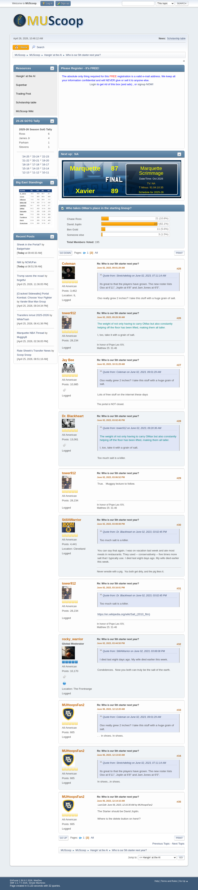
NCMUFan (30, 262)
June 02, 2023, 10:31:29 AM (111, 364)
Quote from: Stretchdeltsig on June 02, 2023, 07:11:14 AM (134, 275)
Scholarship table (176, 38)
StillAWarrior (71, 520)
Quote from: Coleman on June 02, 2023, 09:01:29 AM (132, 372)
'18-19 (25, 164)
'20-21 (35, 160)
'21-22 (25, 160)
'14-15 (35, 168)
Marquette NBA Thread (30, 332)
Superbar (21, 84)
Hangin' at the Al (25, 76)
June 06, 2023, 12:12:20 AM (111, 709)
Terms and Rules (169, 881)
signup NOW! (145, 84)
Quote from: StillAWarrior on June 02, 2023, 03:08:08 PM (134, 651)
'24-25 (25, 156)
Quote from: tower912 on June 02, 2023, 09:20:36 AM (132, 428)
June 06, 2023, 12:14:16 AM (111, 801)
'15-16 (25, 168)
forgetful (21, 280)
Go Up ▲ (183, 881)
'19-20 (45, 160)
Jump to (132, 857)
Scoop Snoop (24, 355)
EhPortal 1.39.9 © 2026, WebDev (26, 880)
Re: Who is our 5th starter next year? (118, 263)
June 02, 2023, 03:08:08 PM (111, 524)
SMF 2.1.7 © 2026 (18, 883)
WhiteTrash (23, 319)
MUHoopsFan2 (73, 705)
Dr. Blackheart (72, 416)
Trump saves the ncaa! (30, 275)
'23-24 (35, 156)
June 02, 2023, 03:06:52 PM (111, 477)
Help (157, 881)
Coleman (68, 263)
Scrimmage (151, 173)
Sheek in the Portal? (29, 244)
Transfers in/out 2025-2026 (33, 315)
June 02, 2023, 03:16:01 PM (111, 587)
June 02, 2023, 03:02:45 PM (111, 420)
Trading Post (23, 93)
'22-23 (45, 156)
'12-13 (25, 172)
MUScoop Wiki (24, 111)
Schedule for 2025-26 (151, 192)
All (96, 252)
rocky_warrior (72, 639)
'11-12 (35, 172)
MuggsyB (22, 337)
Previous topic (161, 843)
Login (93, 84)
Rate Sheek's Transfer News (33, 350)
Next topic (178, 843)
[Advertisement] (121, 118)
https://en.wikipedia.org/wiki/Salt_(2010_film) (123, 614)
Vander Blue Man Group (33, 301)
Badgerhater (23, 248)
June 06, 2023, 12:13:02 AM (111, 755)
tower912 (69, 313)
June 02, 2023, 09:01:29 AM (111, 268)
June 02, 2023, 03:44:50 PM (111, 643)
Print (179, 253)
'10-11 (45, 172)
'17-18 (35, 164)
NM (19, 262)
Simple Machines (37, 883)
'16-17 (45, 164)
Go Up (63, 838)
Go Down (65, 253)
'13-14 (45, 168)
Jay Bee (68, 360)
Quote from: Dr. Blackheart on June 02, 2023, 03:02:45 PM (135, 531)
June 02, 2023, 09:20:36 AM (111, 317)
